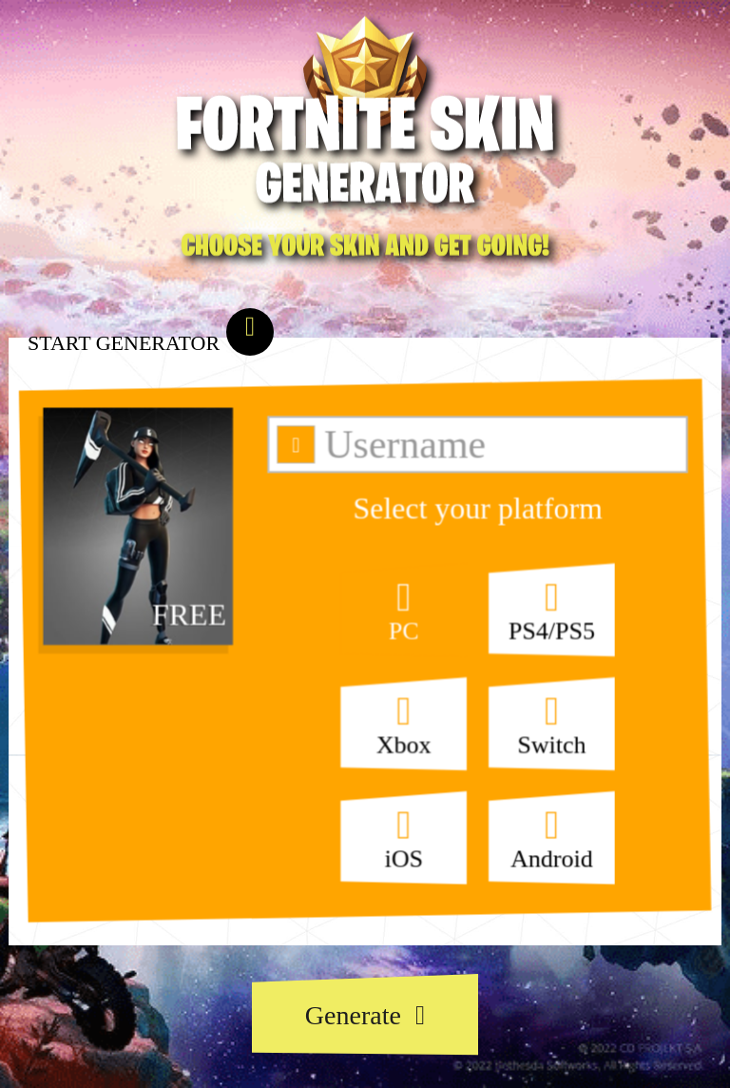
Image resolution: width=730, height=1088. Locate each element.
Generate (365, 1015)
